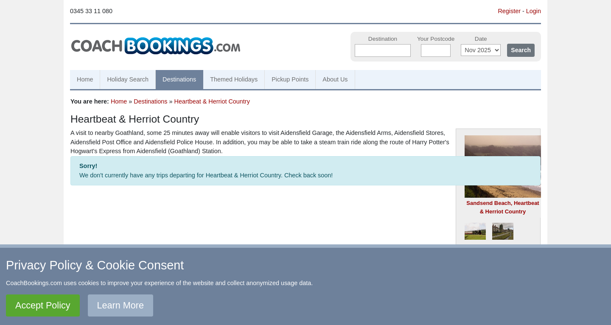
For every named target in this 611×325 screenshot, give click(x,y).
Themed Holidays (234, 79)
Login (533, 11)
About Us (335, 79)
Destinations (179, 79)
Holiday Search (128, 79)
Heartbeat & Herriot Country (212, 101)
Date (481, 39)
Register (509, 11)
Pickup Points (290, 79)
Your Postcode (435, 39)
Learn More (120, 305)
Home (85, 79)
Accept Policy (42, 305)
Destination (382, 39)
